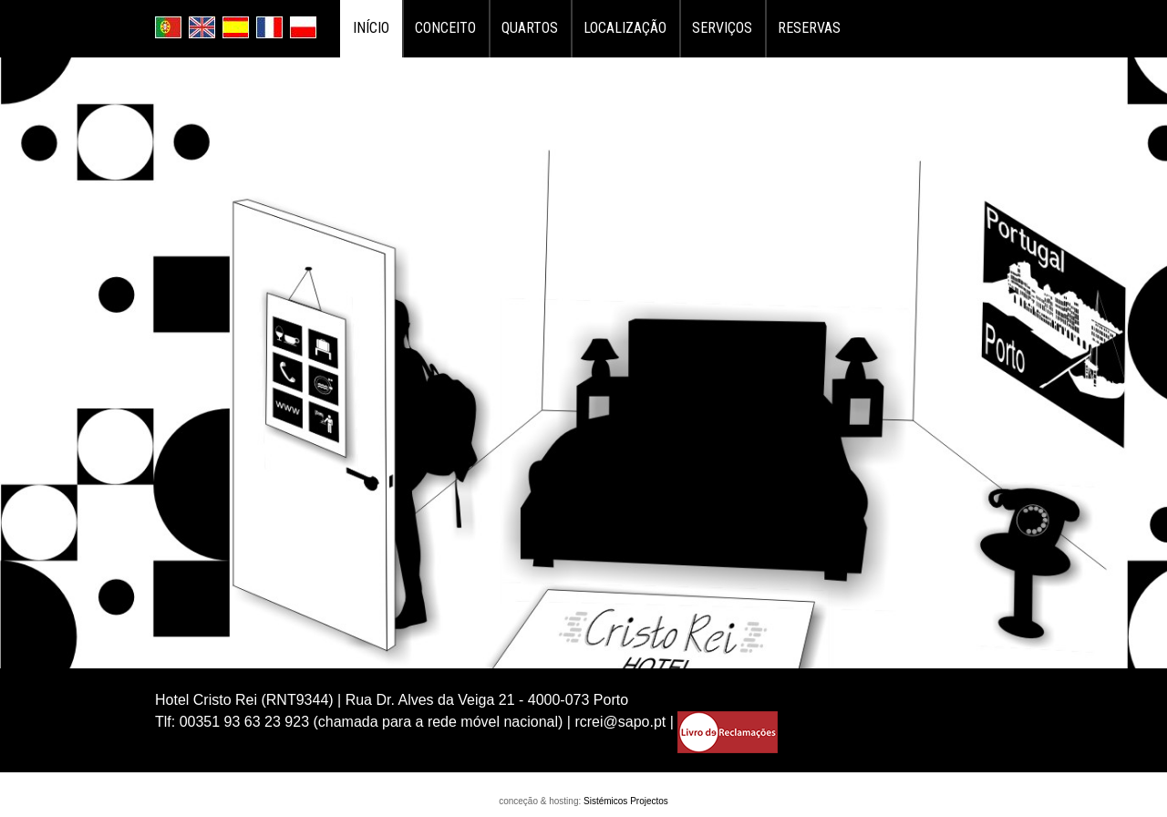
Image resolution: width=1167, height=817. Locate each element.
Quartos (529, 27)
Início (371, 27)
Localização (625, 27)
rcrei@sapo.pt (620, 721)
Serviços (722, 27)
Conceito (445, 27)
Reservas (809, 27)
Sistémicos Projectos (626, 801)
